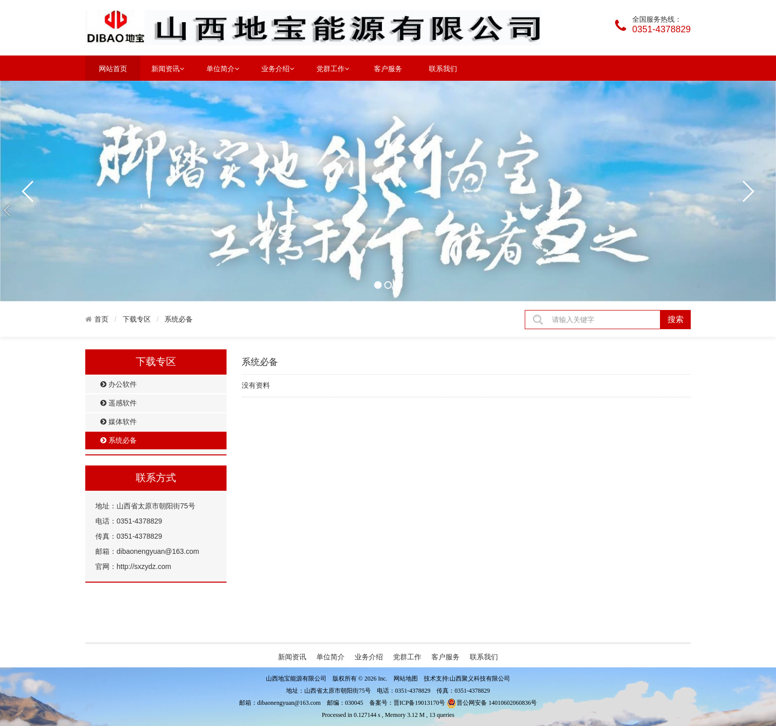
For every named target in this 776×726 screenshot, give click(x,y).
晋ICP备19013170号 (420, 702)
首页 (101, 319)
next (747, 191)
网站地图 (406, 678)
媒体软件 (118, 422)
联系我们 (443, 69)
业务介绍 (277, 68)
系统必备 (178, 319)
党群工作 (332, 68)
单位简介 (222, 68)
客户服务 (388, 69)
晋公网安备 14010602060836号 (492, 702)
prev (28, 191)
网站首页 (113, 69)
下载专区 (137, 319)
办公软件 (118, 384)
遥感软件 (118, 403)
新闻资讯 (167, 68)
